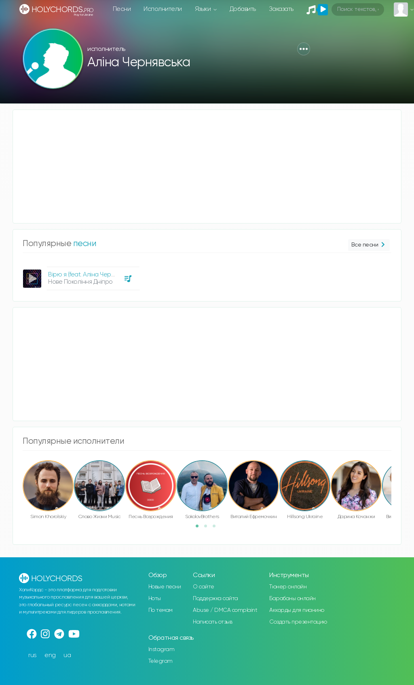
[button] (304, 49)
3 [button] (217, 529)
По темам (160, 610)
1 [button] (200, 529)
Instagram (161, 649)
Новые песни (164, 587)
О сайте (203, 587)
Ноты (154, 598)
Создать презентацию (298, 622)
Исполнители (163, 9)
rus (32, 655)
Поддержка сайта (215, 598)
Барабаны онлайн (292, 598)
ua (67, 655)
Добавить (243, 9)
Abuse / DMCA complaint (225, 610)
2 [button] (208, 529)
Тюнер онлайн (287, 587)
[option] (80, 275)
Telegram (160, 661)
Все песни (369, 245)
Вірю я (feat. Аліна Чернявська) (91, 275)
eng (50, 655)
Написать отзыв (212, 622)
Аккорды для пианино (296, 610)
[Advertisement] (207, 166)
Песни (122, 9)
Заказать (281, 9)
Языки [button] (203, 9)
